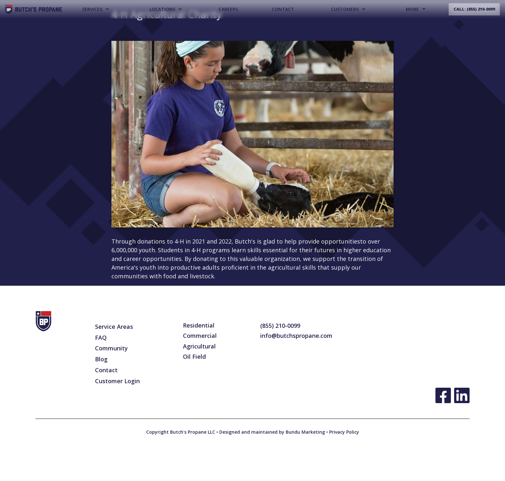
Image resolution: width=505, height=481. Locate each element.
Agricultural (199, 346)
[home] (33, 9)
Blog (101, 359)
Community (111, 348)
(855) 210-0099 (280, 325)
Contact (283, 9)
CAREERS (228, 9)
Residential (198, 325)
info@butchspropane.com (296, 335)
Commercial (200, 335)
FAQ (101, 337)
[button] (95, 9)
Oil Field (194, 356)
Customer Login (117, 381)
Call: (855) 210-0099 (474, 9)
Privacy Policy (343, 432)
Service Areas (114, 326)
